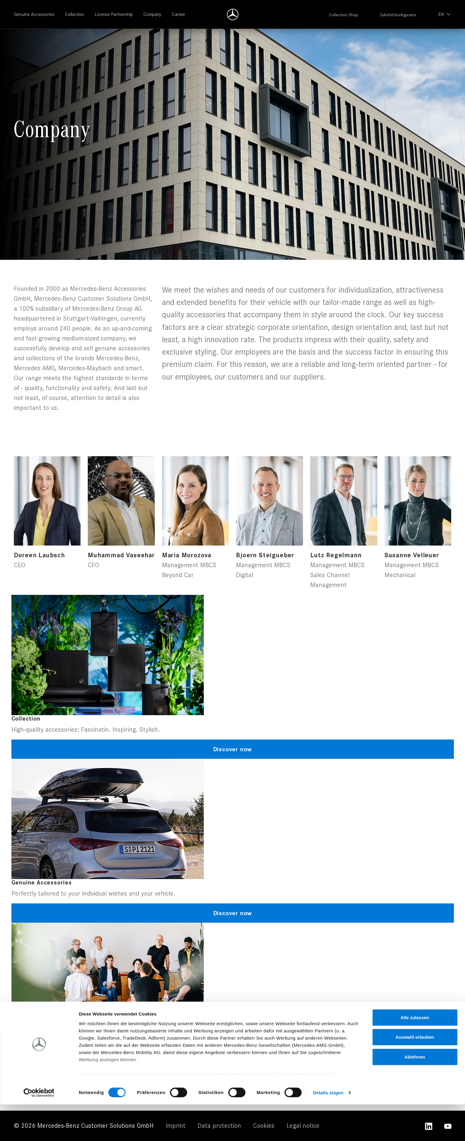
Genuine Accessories (34, 14)
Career (178, 14)
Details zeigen (328, 1129)
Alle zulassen (414, 1053)
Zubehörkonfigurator (398, 14)
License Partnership (114, 14)
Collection (74, 14)
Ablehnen (415, 1093)
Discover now (232, 749)
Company (152, 14)
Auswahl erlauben (415, 1073)
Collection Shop (343, 14)
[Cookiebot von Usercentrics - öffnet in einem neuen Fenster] (39, 1129)
